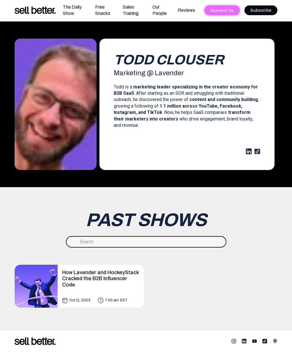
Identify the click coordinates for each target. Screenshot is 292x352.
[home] (35, 10)
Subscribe (260, 10)
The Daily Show (72, 10)
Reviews (186, 10)
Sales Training (131, 10)
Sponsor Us (222, 10)
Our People (159, 10)
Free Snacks (102, 10)
